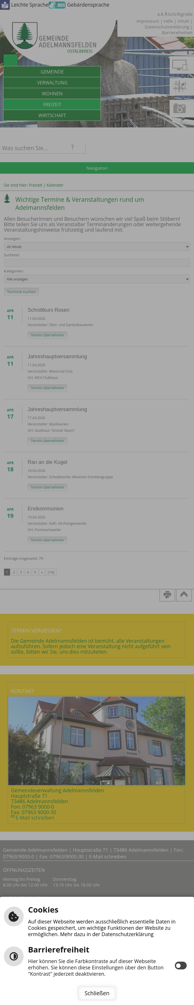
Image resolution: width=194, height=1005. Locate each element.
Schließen (97, 993)
